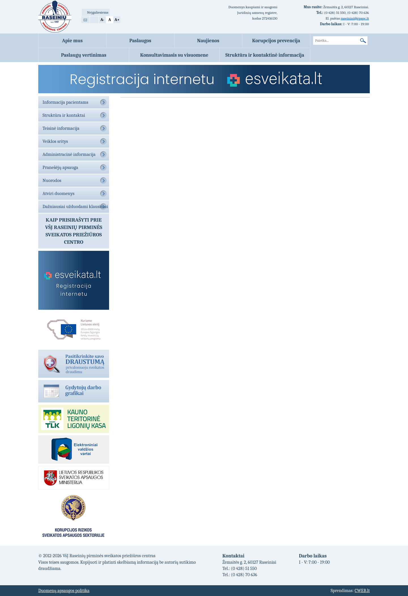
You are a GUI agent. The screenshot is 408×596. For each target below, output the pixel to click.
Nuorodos (51, 180)
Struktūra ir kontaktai (63, 115)
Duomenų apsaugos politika (64, 590)
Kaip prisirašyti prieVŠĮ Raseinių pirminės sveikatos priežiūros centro (73, 231)
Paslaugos (140, 40)
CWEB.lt (362, 590)
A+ (116, 19)
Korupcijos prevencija (276, 40)
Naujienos (208, 40)
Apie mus (72, 40)
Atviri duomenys (58, 193)
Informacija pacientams (65, 102)
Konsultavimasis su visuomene (174, 55)
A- (102, 19)
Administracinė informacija (68, 154)
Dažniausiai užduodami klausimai (75, 206)
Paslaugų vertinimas (83, 55)
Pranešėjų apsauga (60, 167)
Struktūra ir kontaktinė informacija (265, 55)
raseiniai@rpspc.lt (355, 18)
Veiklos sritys (55, 141)
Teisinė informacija (60, 128)
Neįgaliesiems (97, 12)
